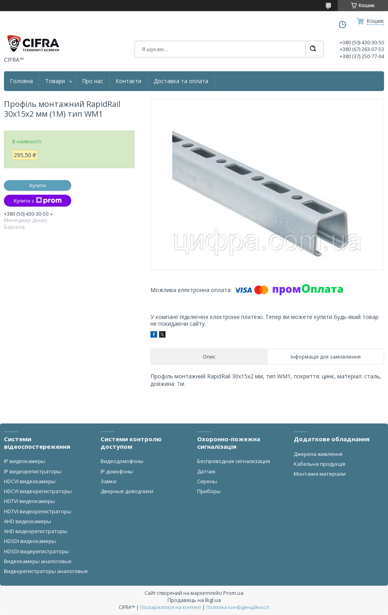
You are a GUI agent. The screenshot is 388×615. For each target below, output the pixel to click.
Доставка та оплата (181, 81)
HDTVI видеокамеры (29, 501)
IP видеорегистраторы (32, 471)
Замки (108, 481)
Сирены (207, 481)
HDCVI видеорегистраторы (38, 491)
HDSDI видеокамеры (30, 541)
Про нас (92, 81)
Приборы (209, 491)
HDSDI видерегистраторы (36, 551)
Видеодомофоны (122, 461)
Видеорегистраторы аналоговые (46, 571)
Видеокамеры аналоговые (38, 561)
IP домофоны (117, 471)
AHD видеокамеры (27, 521)
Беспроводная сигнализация (233, 461)
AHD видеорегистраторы (35, 531)
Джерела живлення (318, 453)
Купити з (37, 200)
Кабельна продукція (319, 463)
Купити (37, 185)
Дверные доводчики (127, 491)
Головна (21, 81)
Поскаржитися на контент (170, 607)
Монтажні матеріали (320, 473)
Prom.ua (233, 592)
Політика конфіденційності (237, 607)
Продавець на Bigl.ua (194, 600)
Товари (55, 81)
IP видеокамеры (24, 461)
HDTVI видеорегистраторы (37, 511)
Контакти (128, 81)
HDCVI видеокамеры (29, 481)
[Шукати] (313, 49)
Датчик (206, 471)
